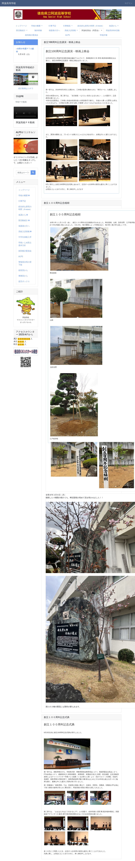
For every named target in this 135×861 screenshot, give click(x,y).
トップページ (21, 26)
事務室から (23, 276)
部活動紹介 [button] (21, 30)
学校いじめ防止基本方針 (24, 243)
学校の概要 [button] (36, 26)
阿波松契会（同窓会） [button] (91, 30)
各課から (23, 215)
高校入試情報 (25, 231)
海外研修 (38, 30)
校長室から (23, 270)
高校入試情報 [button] (70, 30)
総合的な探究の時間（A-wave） (91, 26)
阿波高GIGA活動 (113, 30)
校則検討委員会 (31, 35)
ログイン (128, 3)
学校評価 (103, 35)
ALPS (67, 35)
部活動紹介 (24, 220)
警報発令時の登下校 (24, 263)
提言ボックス (24, 281)
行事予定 (52, 26)
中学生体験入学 (24, 237)
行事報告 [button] (67, 26)
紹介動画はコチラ (25, 88)
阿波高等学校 (9, 3)
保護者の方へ (54, 30)
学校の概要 (24, 195)
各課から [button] (113, 26)
